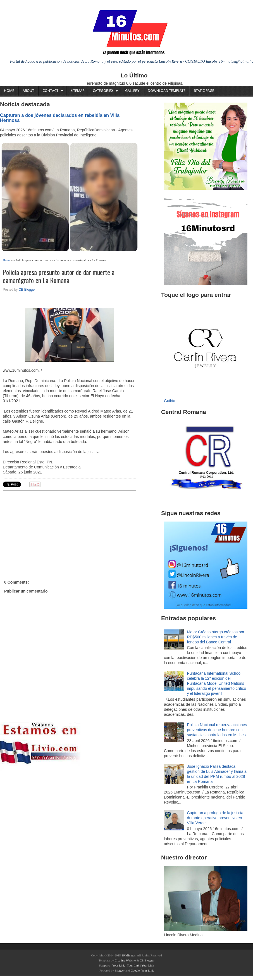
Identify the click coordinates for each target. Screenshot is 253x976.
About (28, 91)
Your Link (118, 965)
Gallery (132, 91)
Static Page (204, 91)
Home (9, 91)
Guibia (169, 401)
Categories (103, 91)
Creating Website (125, 960)
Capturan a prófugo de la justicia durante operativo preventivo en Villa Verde (215, 818)
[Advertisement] (46, 529)
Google (135, 970)
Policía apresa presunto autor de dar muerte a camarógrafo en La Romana (58, 276)
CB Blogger (27, 290)
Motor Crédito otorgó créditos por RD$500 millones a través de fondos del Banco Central (215, 637)
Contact (50, 91)
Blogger (120, 970)
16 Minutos (128, 955)
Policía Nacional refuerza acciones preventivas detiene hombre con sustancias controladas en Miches (217, 729)
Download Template (166, 91)
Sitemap (77, 91)
